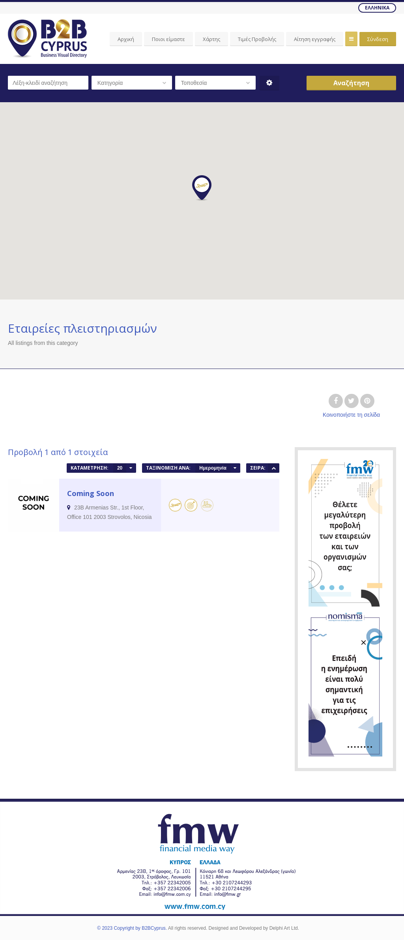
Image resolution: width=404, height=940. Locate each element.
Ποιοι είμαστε (168, 39)
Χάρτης (211, 39)
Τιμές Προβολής (257, 39)
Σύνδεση (377, 39)
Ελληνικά (377, 7)
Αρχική (126, 39)
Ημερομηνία (212, 468)
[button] (201, 188)
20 (119, 468)
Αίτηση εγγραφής (314, 39)
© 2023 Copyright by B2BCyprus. (132, 928)
